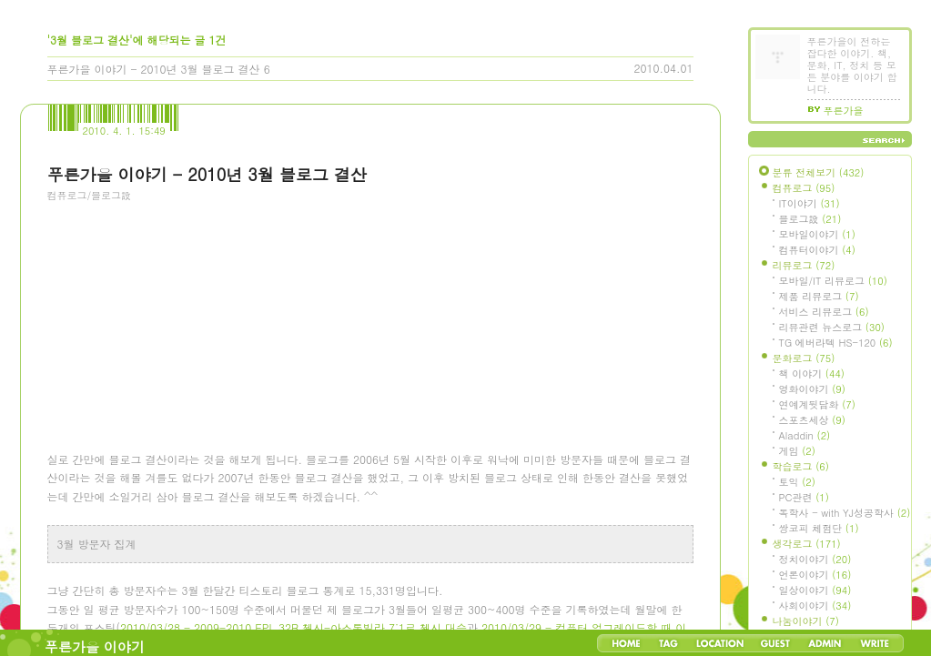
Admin (825, 643)
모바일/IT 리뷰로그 (833, 281)
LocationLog (718, 643)
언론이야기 (815, 574)
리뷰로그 (804, 265)
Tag (668, 643)
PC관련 (804, 497)
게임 (797, 451)
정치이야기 (815, 559)
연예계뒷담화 (817, 404)
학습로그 (801, 466)
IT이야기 (809, 203)
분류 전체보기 (819, 172)
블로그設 (810, 219)
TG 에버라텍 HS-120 (836, 342)
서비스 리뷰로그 (824, 311)
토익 (797, 482)
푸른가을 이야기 (95, 646)
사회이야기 (815, 605)
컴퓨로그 (804, 188)
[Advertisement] (183, 314)
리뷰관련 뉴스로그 (832, 327)
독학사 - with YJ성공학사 (845, 513)
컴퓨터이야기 (817, 250)
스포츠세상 (812, 420)
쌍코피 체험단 (819, 528)
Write (874, 643)
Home (626, 643)
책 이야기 (812, 373)
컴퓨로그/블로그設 (89, 195)
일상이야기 (815, 590)
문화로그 (804, 358)
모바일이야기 (817, 234)
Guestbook (775, 643)
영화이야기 (812, 389)
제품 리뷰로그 (819, 296)
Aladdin (805, 435)
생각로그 (807, 543)
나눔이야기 (806, 621)
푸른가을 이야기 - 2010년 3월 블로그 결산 (153, 68)
